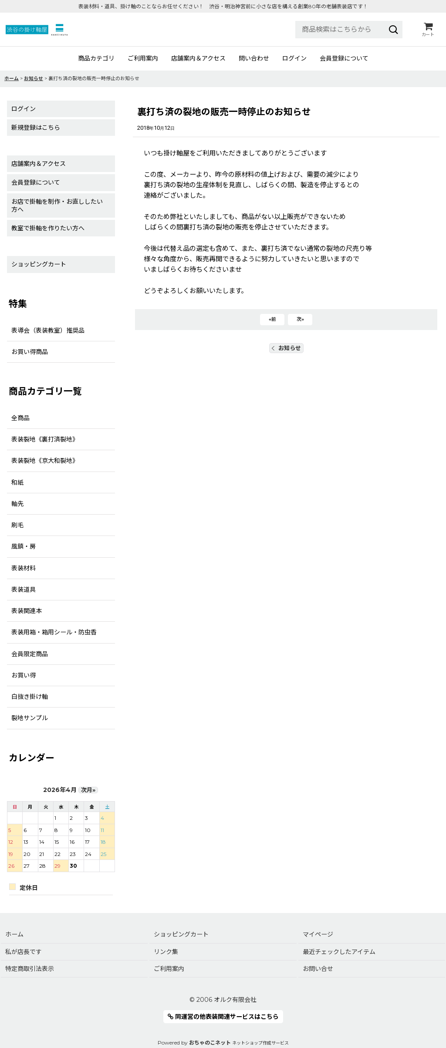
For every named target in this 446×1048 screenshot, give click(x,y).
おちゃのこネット (210, 1042)
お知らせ (286, 347)
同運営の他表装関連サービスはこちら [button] (223, 1017)
